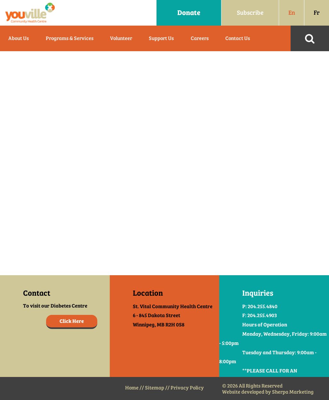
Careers (200, 38)
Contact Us (237, 38)
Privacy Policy (187, 388)
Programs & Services (69, 38)
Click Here (72, 321)
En (291, 12)
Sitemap (154, 388)
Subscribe (250, 12)
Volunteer (121, 38)
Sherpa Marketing (293, 392)
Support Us (161, 38)
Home (132, 388)
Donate (188, 13)
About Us (18, 38)
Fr (317, 12)
